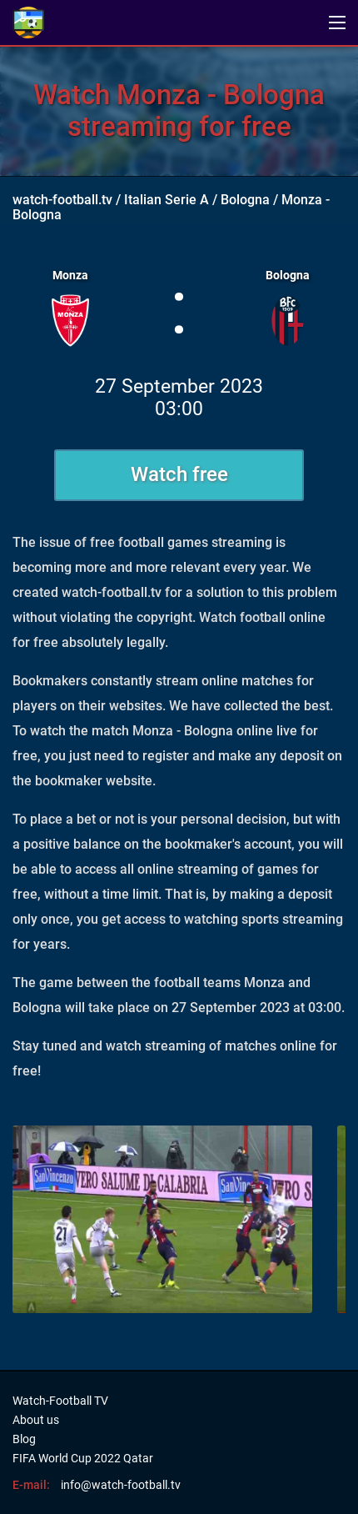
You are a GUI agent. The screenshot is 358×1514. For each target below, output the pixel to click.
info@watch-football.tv (121, 1484)
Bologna (245, 200)
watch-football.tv (62, 200)
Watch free (179, 474)
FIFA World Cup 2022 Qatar (82, 1458)
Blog (24, 1439)
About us (35, 1419)
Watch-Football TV (60, 1400)
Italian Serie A (166, 200)
